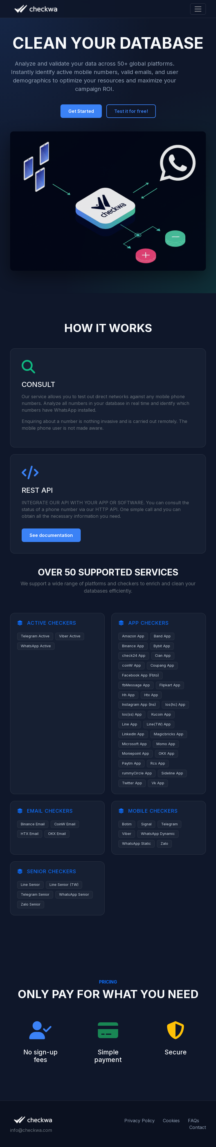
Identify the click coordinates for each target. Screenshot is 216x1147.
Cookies (171, 1120)
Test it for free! (131, 111)
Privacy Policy (139, 1120)
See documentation (51, 535)
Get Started (81, 111)
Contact (197, 1127)
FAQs (193, 1120)
